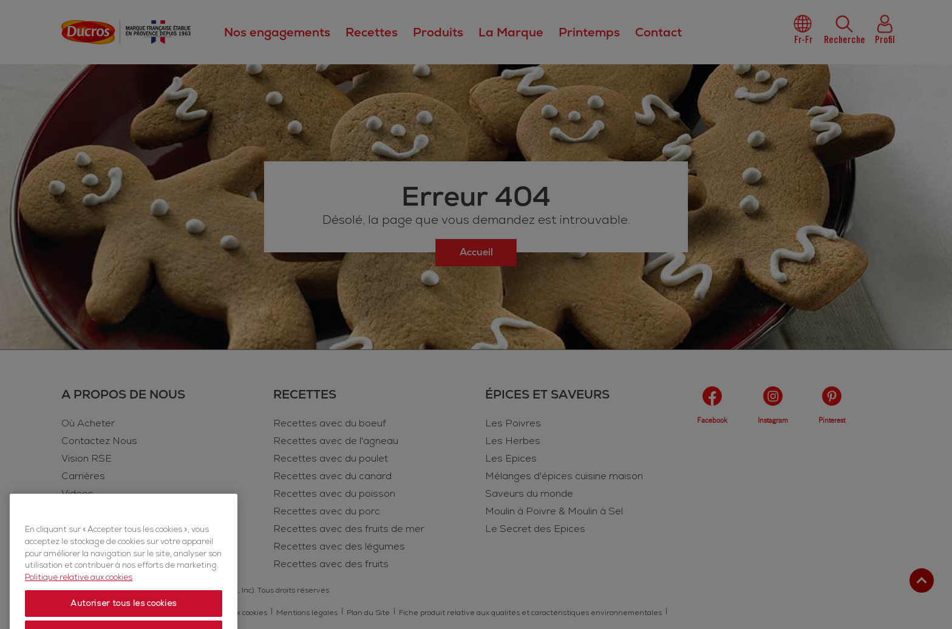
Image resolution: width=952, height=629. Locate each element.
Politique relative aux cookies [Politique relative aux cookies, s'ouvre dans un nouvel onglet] (78, 597)
